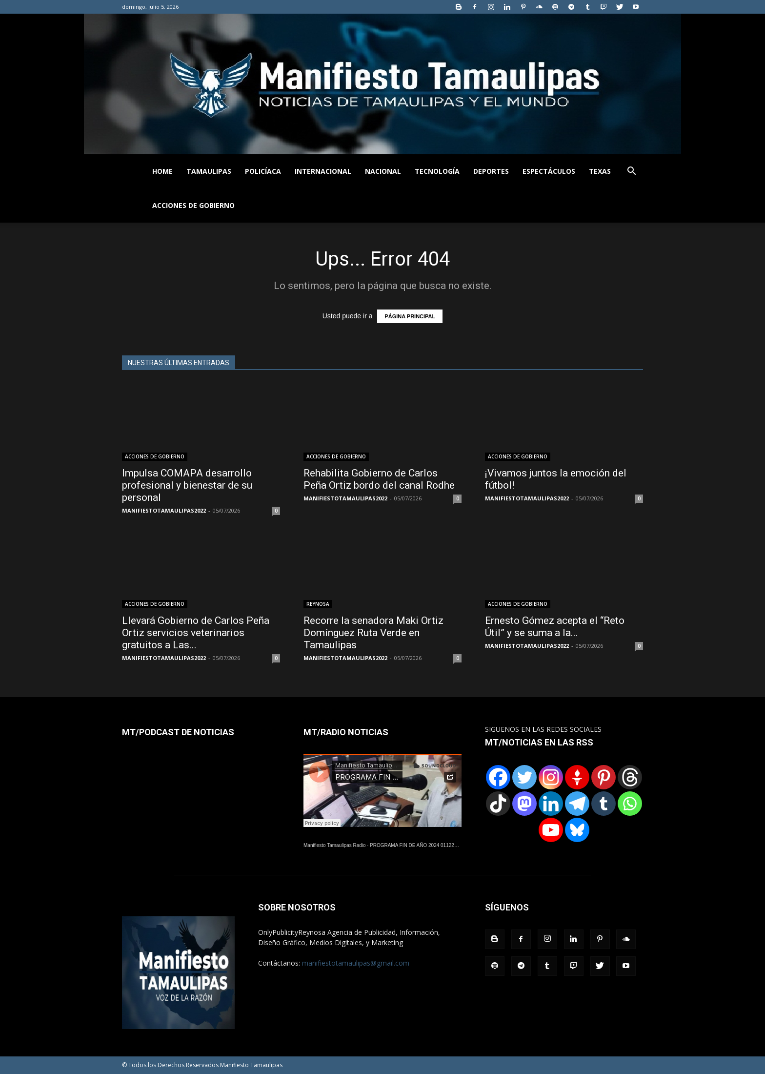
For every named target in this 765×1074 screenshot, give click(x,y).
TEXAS (600, 171)
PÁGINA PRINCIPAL (409, 316)
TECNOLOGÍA (437, 171)
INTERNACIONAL (323, 171)
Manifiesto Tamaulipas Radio (334, 845)
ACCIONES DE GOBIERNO (193, 205)
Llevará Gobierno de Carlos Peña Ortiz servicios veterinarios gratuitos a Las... (195, 633)
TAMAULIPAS (208, 171)
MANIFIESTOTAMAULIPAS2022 (164, 510)
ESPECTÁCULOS (549, 171)
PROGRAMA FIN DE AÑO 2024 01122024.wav (421, 845)
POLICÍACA (263, 171)
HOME (162, 171)
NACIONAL (383, 171)
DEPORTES (491, 171)
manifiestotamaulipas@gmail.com (355, 963)
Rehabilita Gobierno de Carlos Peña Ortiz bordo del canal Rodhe (379, 479)
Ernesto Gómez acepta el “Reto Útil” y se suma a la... (554, 627)
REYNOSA (317, 603)
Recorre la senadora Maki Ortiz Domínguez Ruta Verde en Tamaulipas (373, 633)
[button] (631, 172)
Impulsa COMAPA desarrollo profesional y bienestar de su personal (187, 485)
